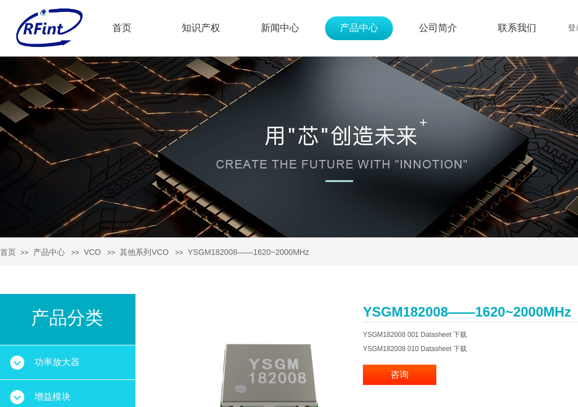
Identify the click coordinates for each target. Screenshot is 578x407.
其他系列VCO (144, 252)
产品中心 (359, 28)
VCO (92, 252)
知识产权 (201, 28)
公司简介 (438, 28)
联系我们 (517, 28)
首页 (122, 28)
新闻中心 (280, 28)
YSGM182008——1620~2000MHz (248, 252)
